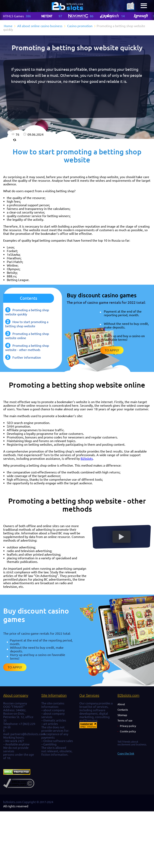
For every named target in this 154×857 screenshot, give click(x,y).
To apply (112, 350)
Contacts (123, 709)
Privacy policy (128, 726)
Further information (26, 357)
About (121, 704)
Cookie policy (128, 731)
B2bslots (87, 458)
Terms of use (125, 720)
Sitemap (122, 715)
